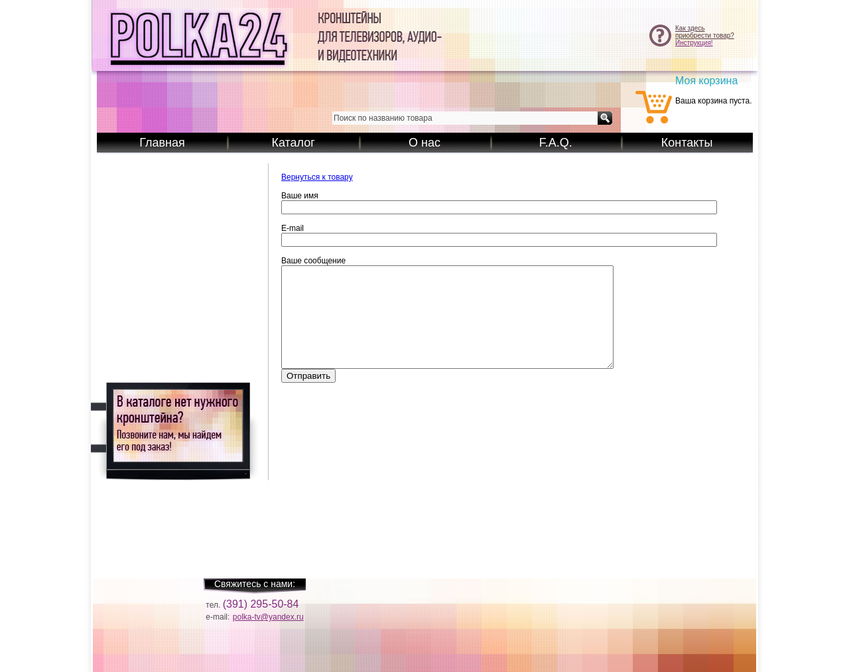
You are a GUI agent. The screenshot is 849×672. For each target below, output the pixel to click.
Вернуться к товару (317, 177)
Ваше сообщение (313, 260)
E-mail (292, 228)
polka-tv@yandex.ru (268, 617)
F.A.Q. (555, 142)
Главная (162, 142)
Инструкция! (694, 42)
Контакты (687, 142)
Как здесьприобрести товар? (704, 32)
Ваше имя (299, 195)
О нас (424, 142)
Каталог (292, 142)
